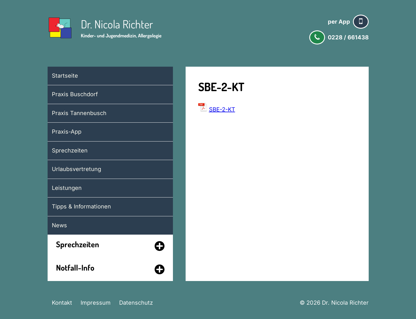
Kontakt (62, 302)
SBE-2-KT (222, 109)
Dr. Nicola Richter (117, 24)
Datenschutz (136, 302)
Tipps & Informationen (81, 206)
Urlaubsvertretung (76, 169)
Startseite (65, 75)
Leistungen (67, 188)
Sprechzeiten (70, 150)
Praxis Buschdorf (75, 94)
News (59, 225)
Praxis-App (66, 131)
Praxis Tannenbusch (79, 113)
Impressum (96, 302)
